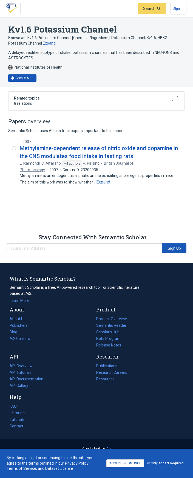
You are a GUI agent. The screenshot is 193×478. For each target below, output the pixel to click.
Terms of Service (21, 468)
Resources (105, 379)
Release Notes (108, 345)
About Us (17, 319)
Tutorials (17, 419)
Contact (16, 426)
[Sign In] (178, 8)
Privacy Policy (77, 463)
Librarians (18, 413)
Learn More (19, 300)
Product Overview (111, 319)
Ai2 (109, 448)
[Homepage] (11, 8)
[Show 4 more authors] (72, 164)
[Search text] (79, 9)
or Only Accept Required (165, 463)
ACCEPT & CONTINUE (125, 463)
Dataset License (59, 468)
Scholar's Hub (108, 332)
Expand (49, 43)
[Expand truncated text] (103, 182)
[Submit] (152, 8)
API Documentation (26, 379)
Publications (106, 366)
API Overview (21, 366)
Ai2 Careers (20, 338)
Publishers (19, 325)
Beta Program (108, 338)
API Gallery (19, 385)
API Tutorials (21, 372)
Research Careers (111, 372)
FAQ (13, 406)
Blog (16, 332)
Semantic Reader (111, 325)
